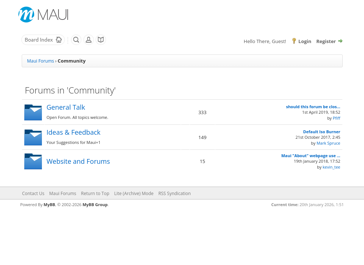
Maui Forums (40, 61)
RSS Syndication (174, 193)
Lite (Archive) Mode (133, 193)
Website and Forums (78, 161)
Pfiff (336, 118)
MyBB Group (94, 204)
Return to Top (95, 193)
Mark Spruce (328, 143)
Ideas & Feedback (74, 132)
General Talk (66, 107)
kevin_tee (331, 167)
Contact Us (33, 193)
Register (326, 41)
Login (305, 41)
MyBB (49, 204)
